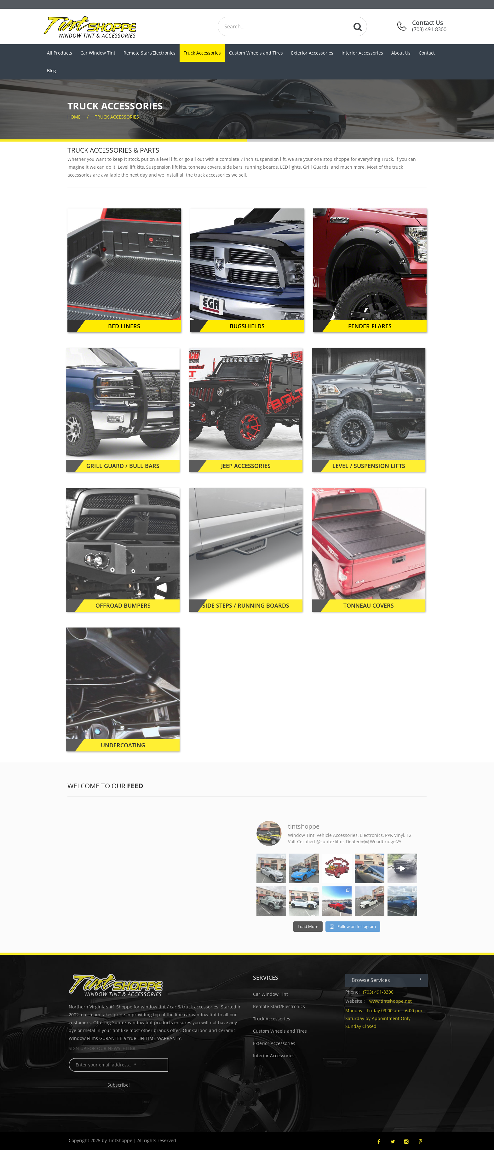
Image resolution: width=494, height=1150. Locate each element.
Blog (51, 70)
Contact (427, 53)
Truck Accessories (202, 53)
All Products (59, 53)
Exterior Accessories (312, 53)
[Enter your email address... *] (120, 1065)
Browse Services (389, 980)
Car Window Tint (97, 53)
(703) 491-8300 (380, 992)
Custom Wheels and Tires (256, 53)
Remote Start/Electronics (149, 53)
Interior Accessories (362, 53)
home (74, 117)
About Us (401, 53)
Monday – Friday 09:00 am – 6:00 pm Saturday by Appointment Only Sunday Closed (386, 1018)
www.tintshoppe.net (392, 1001)
